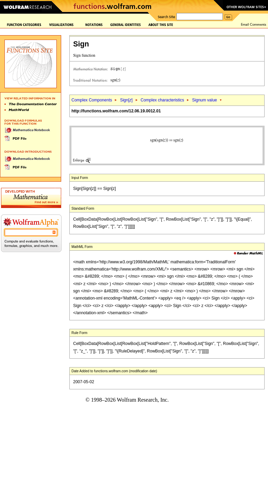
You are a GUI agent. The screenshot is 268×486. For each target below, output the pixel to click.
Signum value (204, 100)
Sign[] (126, 100)
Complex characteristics (162, 100)
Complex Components (91, 100)
